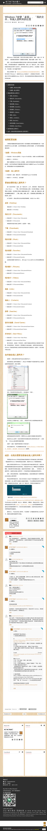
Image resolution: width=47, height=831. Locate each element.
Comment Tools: (8, 709)
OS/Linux (18, 816)
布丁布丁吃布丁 (13, 518)
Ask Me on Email (32, 709)
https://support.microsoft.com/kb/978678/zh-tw (21, 605)
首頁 (24, 714)
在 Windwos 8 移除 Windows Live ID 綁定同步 (25, 497)
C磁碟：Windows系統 (15, 87)
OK (44, 829)
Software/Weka (30, 816)
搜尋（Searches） (14, 120)
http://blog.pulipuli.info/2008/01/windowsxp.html (25, 684)
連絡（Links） (13, 115)
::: (3, 5)
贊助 (41, 520)
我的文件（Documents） (16, 98)
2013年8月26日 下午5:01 (17, 536)
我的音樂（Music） (14, 104)
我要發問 (14, 533)
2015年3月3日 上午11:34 (17, 585)
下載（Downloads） (15, 101)
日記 (5, 810)
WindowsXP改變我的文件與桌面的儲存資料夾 (28, 71)
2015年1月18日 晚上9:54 (17, 559)
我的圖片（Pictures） (15, 109)
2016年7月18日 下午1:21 (26, 629)
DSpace (41, 812)
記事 (37, 812)
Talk (45, 812)
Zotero (37, 814)
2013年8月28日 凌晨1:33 (21, 547)
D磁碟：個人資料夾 (15, 90)
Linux (33, 812)
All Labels (9, 808)
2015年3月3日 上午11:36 (21, 599)
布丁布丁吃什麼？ (13, 2)
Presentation (13, 816)
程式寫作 (14, 814)
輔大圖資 (12, 810)
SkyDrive (30, 504)
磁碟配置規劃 (11, 84)
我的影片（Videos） (15, 112)
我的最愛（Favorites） (15, 106)
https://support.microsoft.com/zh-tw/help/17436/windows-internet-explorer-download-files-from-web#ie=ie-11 (27, 640)
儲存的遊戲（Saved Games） (17, 123)
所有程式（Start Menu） (16, 126)
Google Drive (24, 504)
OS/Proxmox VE (7, 814)
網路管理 (23, 812)
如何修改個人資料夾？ (13, 128)
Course (23, 816)
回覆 (10, 543)
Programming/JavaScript (9, 812)
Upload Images (23, 709)
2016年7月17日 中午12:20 (17, 615)
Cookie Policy (37, 829)
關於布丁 (30, 520)
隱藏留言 (19, 533)
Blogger (44, 810)
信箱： (9, 781)
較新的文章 (7, 714)
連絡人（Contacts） (15, 117)
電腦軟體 (15, 22)
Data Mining (42, 814)
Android (28, 814)
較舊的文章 (41, 714)
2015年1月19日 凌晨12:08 (22, 571)
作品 (17, 812)
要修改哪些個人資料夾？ (14, 93)
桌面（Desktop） (14, 95)
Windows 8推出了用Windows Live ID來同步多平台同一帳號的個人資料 (25, 500)
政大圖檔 (28, 810)
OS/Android (6, 816)
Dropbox (17, 504)
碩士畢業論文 (21, 814)
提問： (6, 783)
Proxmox (32, 814)
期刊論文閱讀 (36, 810)
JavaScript (29, 812)
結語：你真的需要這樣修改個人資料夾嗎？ (18, 131)
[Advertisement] (24, 10)
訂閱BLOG (36, 520)
